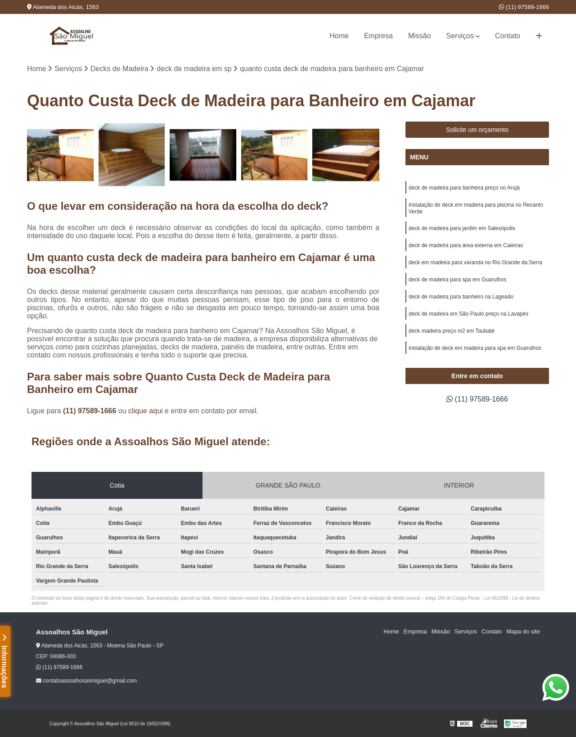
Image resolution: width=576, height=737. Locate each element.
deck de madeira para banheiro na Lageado (461, 297)
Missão (419, 36)
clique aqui (145, 411)
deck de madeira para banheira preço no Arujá (464, 188)
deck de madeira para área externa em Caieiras (466, 245)
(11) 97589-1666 (524, 7)
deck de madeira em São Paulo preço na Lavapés (468, 314)
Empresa (378, 36)
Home (339, 36)
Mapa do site (523, 631)
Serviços (460, 36)
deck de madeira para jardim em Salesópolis (462, 228)
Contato (507, 36)
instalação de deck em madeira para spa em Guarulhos (475, 348)
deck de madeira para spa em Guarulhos (457, 279)
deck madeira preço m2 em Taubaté (452, 331)
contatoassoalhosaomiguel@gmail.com (86, 681)
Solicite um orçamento (477, 129)
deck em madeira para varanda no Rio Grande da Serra (475, 262)
